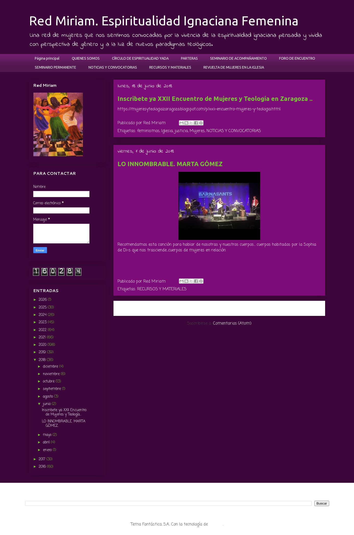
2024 (43, 315)
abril (47, 442)
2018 (43, 360)
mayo (48, 435)
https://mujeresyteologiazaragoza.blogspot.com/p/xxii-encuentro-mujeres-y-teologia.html (199, 109)
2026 (43, 300)
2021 (43, 337)
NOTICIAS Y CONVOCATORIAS (112, 67)
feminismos (148, 131)
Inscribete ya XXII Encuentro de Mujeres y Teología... (64, 412)
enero (48, 450)
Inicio (225, 308)
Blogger (216, 524)
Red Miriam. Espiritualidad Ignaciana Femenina (164, 20)
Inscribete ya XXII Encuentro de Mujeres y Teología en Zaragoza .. (215, 98)
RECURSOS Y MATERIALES (170, 67)
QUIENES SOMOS (86, 58)
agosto (48, 396)
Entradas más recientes (144, 308)
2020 (43, 345)
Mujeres (197, 131)
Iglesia (167, 131)
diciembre (51, 366)
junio (47, 404)
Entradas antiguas (300, 308)
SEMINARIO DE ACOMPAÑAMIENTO (238, 58)
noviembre (52, 374)
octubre (49, 381)
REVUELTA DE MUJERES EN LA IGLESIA (233, 67)
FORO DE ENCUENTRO (297, 58)
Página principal (47, 58)
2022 (43, 330)
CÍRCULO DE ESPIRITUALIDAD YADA (140, 58)
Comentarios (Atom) (232, 323)
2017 (43, 459)
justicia (181, 131)
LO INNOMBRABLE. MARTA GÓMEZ (170, 163)
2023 (43, 322)
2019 (43, 352)
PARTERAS (189, 58)
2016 (43, 466)
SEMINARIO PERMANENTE (55, 67)
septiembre (52, 389)
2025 (43, 307)
